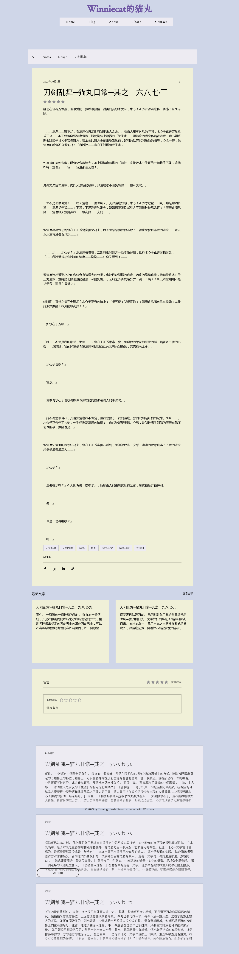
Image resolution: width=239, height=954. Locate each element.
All (33, 57)
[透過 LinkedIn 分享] (63, 568)
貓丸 (93, 548)
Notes (47, 57)
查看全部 (188, 593)
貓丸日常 (108, 548)
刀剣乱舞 (68, 548)
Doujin (62, 57)
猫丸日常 (124, 548)
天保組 (140, 548)
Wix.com (148, 809)
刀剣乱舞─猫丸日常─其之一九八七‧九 (64, 607)
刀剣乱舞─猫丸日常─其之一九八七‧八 (148, 607)
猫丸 (82, 548)
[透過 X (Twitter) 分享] (54, 568)
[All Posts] (58, 872)
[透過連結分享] (72, 568)
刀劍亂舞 (81, 57)
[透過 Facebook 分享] (45, 568)
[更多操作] (179, 81)
